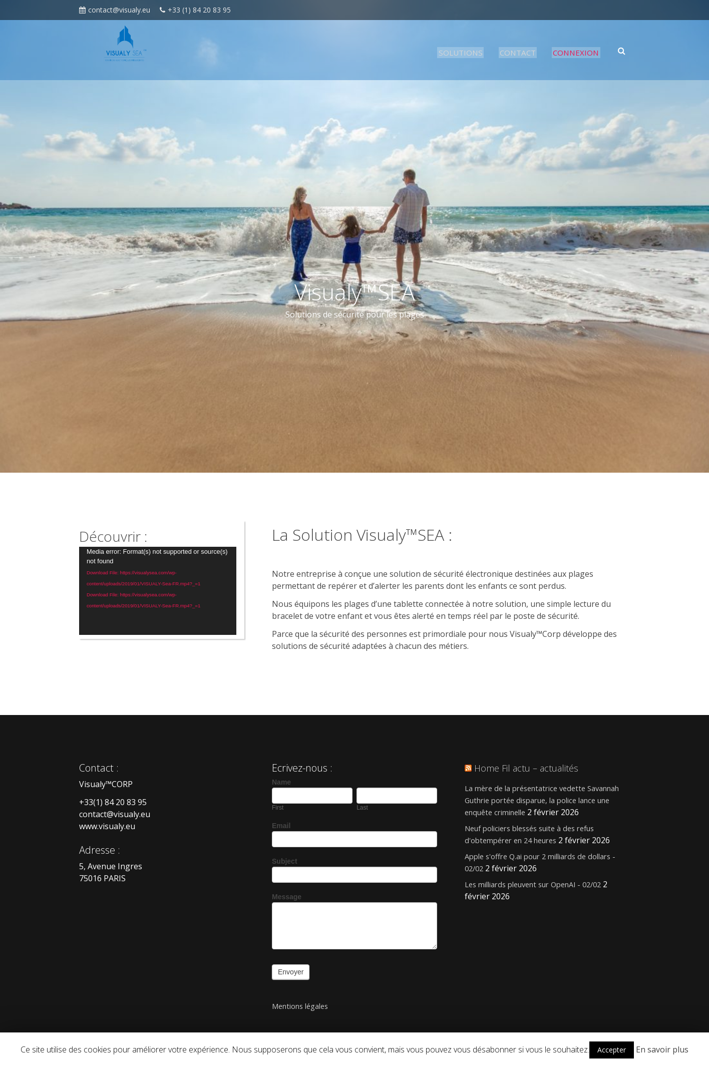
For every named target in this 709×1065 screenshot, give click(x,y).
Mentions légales (305, 1005)
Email (281, 826)
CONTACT (520, 52)
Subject (284, 861)
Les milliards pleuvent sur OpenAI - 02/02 (542, 884)
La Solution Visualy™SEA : (374, 534)
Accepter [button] (611, 1049)
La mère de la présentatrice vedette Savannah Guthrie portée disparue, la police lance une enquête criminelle (547, 800)
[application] (157, 591)
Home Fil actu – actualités (531, 768)
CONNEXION (578, 52)
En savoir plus (662, 1049)
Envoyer (290, 972)
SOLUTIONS (463, 52)
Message (286, 897)
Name (281, 782)
